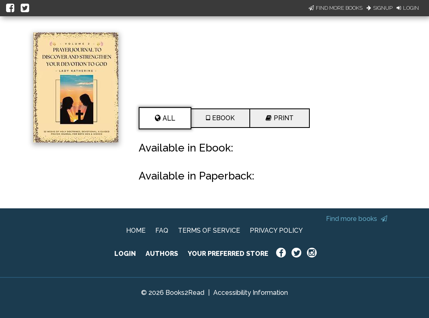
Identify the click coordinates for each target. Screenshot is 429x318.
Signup (380, 8)
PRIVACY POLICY (276, 230)
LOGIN (125, 253)
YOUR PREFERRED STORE (228, 253)
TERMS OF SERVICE (209, 230)
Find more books (356, 219)
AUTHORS (162, 253)
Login (408, 8)
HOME (136, 230)
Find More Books (336, 8)
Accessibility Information (250, 292)
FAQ (161, 230)
